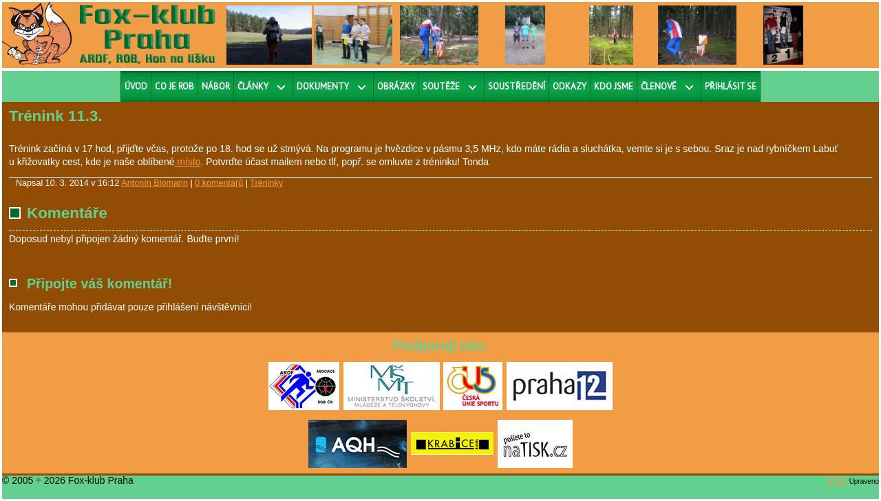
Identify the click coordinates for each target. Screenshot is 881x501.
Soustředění (516, 86)
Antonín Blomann (154, 183)
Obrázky (396, 86)
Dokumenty (323, 86)
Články (252, 86)
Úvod (136, 86)
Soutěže (441, 86)
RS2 (837, 480)
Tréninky (266, 183)
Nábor (216, 86)
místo (187, 161)
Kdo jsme (613, 86)
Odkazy (569, 86)
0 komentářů (219, 183)
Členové (659, 86)
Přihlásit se (730, 86)
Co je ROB (174, 86)
